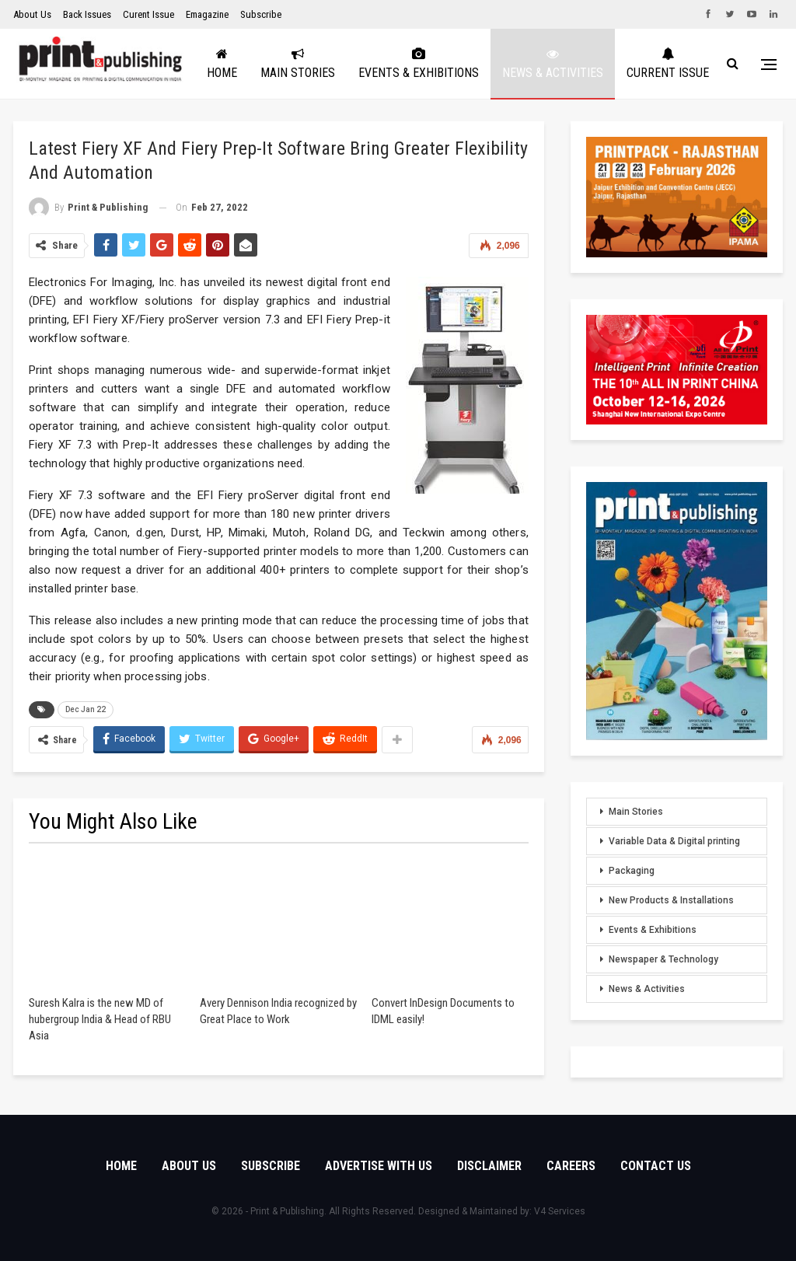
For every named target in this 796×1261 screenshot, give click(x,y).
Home (275, 63)
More (694, 63)
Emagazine (207, 14)
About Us (32, 14)
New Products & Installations (671, 900)
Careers (570, 1165)
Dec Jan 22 (85, 709)
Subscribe (260, 14)
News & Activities (605, 63)
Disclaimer (489, 1165)
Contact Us (655, 1165)
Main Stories (351, 63)
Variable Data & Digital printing (674, 841)
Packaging (632, 870)
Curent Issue (148, 14)
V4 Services (559, 1211)
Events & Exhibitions (471, 63)
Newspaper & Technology (663, 959)
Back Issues (87, 14)
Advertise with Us (378, 1165)
